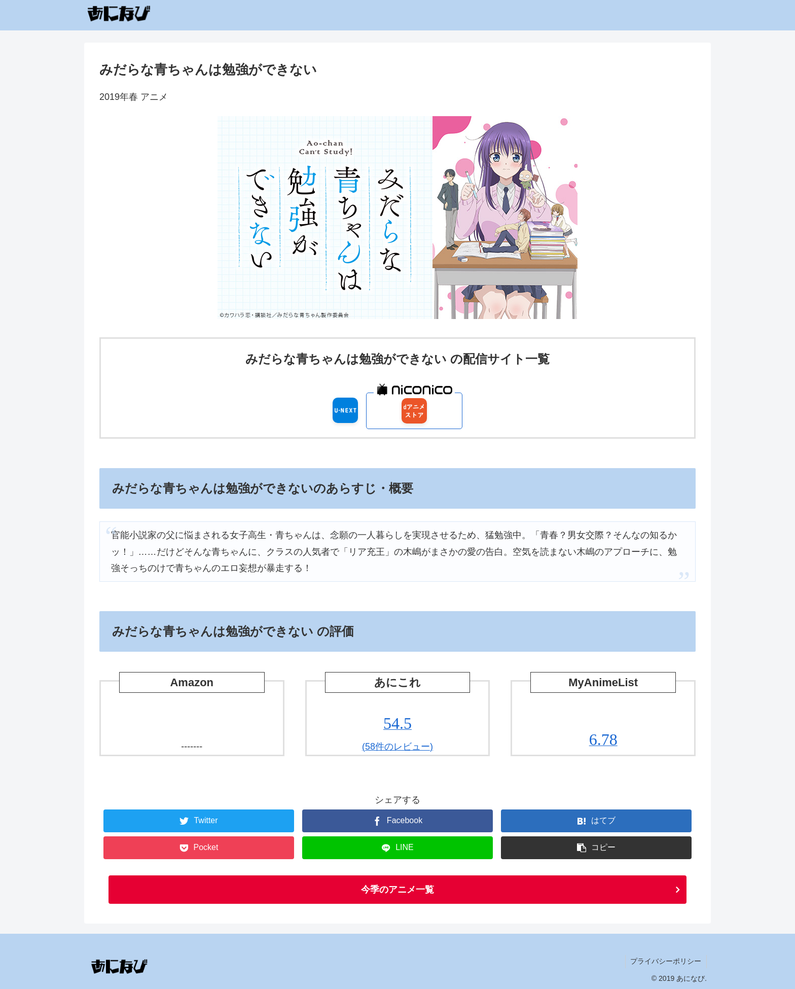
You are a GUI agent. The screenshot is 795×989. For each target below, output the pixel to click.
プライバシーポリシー (665, 961)
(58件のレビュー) (397, 733)
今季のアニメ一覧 (397, 890)
